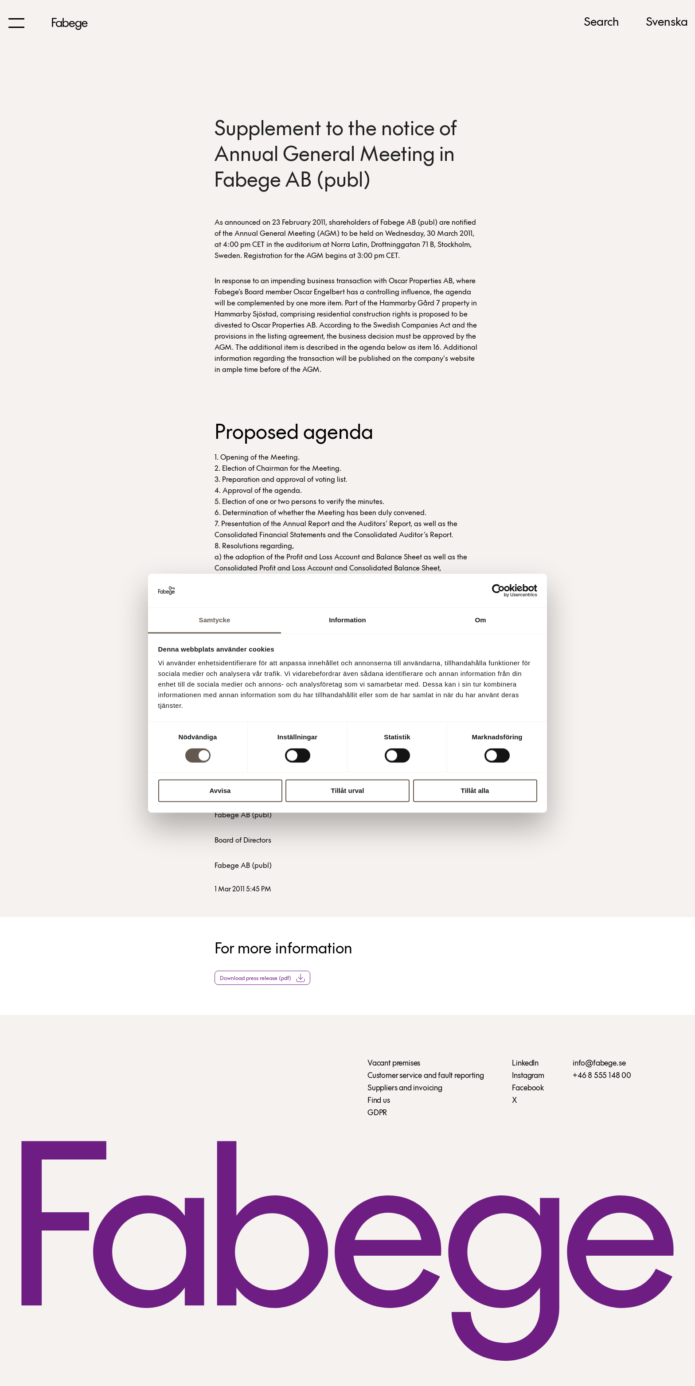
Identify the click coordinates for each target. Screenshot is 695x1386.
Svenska (667, 22)
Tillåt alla (475, 791)
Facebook (528, 1088)
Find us (378, 1101)
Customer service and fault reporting (425, 1076)
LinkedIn (525, 1063)
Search (601, 22)
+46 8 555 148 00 (602, 1076)
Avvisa (220, 791)
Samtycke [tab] (214, 620)
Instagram (528, 1076)
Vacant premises (393, 1063)
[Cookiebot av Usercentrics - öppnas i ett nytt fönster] (498, 590)
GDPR (377, 1113)
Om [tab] (480, 620)
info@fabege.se (599, 1063)
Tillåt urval (347, 791)
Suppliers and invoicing (404, 1088)
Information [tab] (347, 620)
